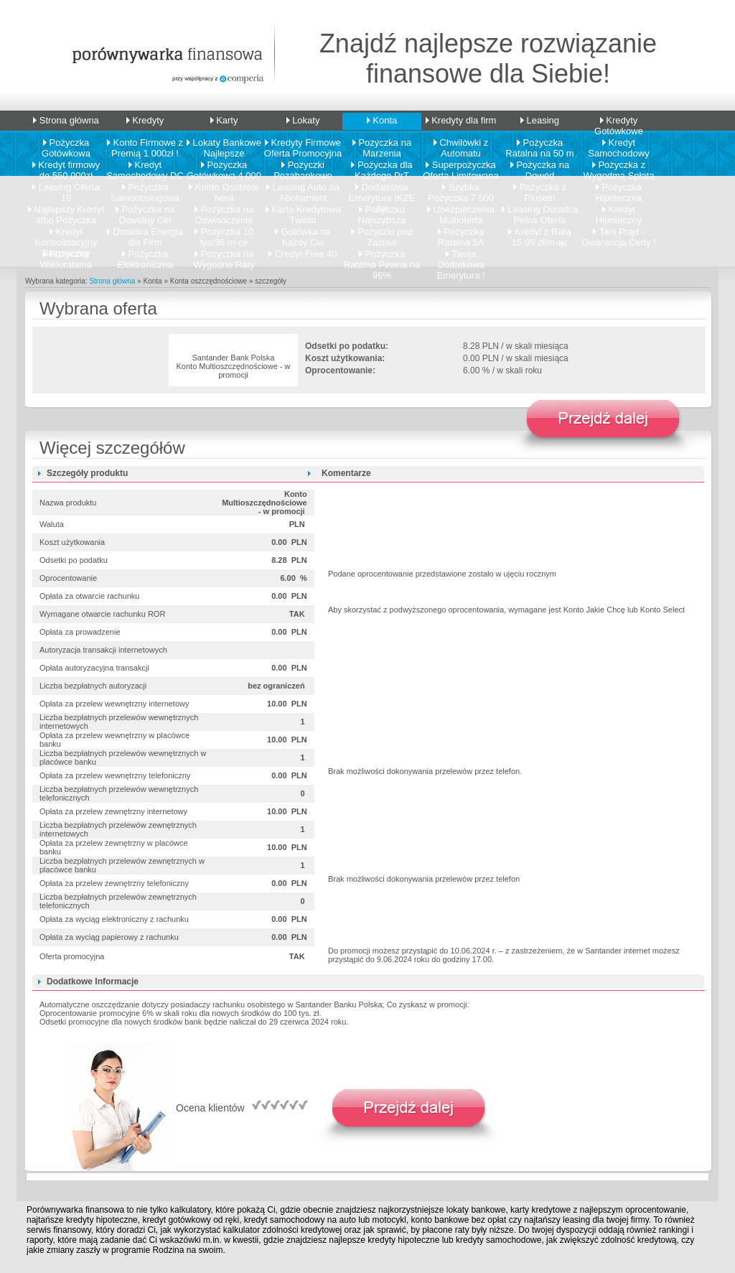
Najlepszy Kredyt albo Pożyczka (66, 211)
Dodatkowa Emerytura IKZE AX (382, 189)
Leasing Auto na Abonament (303, 189)
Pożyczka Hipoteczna (618, 189)
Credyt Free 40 (302, 253)
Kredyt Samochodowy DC (145, 166)
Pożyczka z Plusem (539, 189)
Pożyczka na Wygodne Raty (223, 256)
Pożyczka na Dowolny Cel (145, 211)
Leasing (539, 120)
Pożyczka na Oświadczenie (224, 211)
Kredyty (145, 120)
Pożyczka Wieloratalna (66, 256)
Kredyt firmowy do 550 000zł (66, 166)
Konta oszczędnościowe (208, 281)
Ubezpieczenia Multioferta (461, 211)
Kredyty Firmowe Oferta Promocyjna (303, 144)
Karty (224, 120)
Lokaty (303, 120)
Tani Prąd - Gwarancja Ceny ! (618, 233)
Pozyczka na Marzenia (381, 144)
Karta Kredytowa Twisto (303, 211)
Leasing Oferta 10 (66, 189)
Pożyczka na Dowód (539, 166)
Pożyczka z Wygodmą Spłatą (619, 166)
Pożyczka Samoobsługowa (145, 189)
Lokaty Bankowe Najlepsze (224, 144)
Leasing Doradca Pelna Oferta (540, 211)
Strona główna (66, 120)
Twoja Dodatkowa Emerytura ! (460, 256)
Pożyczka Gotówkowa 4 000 (224, 166)
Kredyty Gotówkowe (618, 122)
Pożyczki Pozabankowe (302, 166)
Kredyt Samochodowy (618, 144)
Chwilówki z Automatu (461, 144)
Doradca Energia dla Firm (145, 233)
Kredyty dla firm (461, 120)
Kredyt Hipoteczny (619, 211)
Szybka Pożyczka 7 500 (461, 189)
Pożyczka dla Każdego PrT (381, 166)
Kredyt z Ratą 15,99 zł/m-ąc (539, 233)
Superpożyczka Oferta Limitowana (461, 166)
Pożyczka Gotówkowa (66, 144)
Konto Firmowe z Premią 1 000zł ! (145, 144)
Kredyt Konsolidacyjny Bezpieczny (66, 233)
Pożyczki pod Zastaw (381, 233)
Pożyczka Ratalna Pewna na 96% (382, 256)
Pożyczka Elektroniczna (145, 256)
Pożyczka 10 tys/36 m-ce (224, 233)
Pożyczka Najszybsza (382, 211)
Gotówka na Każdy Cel (303, 233)
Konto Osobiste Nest (224, 189)
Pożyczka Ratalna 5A (461, 233)
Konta (382, 120)
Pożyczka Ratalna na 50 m (539, 144)
